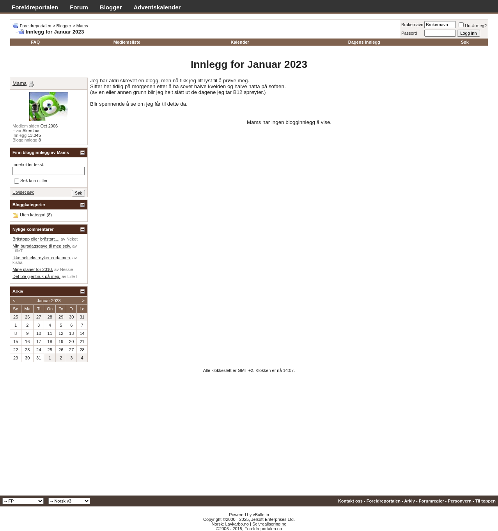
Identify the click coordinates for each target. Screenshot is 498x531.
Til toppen (485, 501)
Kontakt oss (350, 501)
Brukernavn (412, 24)
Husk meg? (473, 25)
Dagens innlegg (364, 42)
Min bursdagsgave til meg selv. (41, 246)
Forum (79, 7)
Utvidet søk (23, 192)
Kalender (239, 42)
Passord (409, 33)
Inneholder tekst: (28, 164)
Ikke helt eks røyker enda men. (41, 257)
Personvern (459, 501)
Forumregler (431, 501)
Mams (82, 25)
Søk (465, 42)
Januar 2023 (48, 300)
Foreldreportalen (35, 7)
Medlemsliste (126, 42)
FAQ (35, 42)
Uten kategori (32, 214)
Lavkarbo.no (237, 524)
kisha (17, 262)
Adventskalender (157, 7)
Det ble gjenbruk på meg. (36, 276)
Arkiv (409, 501)
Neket (72, 239)
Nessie (66, 269)
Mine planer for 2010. (32, 269)
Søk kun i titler (31, 181)
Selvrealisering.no (269, 524)
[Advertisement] (249, 437)
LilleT (17, 250)
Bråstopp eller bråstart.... (35, 239)
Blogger (111, 7)
